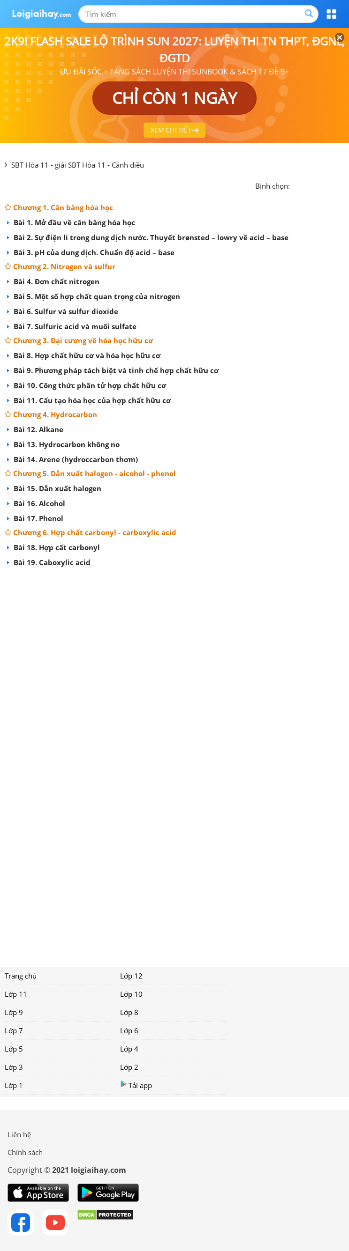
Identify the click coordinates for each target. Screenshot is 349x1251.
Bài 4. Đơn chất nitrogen (55, 281)
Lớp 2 (129, 1067)
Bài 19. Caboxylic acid (51, 562)
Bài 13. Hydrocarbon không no (66, 444)
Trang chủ (21, 975)
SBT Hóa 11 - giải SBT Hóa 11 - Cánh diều (77, 164)
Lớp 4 (129, 1048)
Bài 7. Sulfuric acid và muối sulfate (74, 326)
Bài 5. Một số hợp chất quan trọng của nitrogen (96, 296)
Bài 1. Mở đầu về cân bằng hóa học (73, 222)
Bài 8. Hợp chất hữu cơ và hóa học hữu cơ (86, 355)
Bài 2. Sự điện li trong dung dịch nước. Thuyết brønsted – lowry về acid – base (150, 237)
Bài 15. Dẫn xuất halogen (56, 488)
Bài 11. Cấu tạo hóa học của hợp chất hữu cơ (91, 400)
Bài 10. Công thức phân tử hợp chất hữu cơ (89, 385)
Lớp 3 (14, 1067)
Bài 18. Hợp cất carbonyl (56, 547)
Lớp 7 (14, 1030)
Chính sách (25, 1152)
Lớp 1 (14, 1085)
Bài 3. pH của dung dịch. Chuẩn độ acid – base (93, 252)
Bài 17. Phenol (37, 518)
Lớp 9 (14, 1012)
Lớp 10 (131, 994)
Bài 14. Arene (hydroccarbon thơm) (75, 459)
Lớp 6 (129, 1030)
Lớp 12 (131, 975)
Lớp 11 (16, 994)
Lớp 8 (129, 1012)
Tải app (136, 1085)
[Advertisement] (174, 763)
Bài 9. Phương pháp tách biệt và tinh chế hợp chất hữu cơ (115, 370)
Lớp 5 (14, 1048)
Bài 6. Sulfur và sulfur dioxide (65, 311)
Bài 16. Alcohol (38, 503)
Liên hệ (19, 1134)
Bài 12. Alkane (37, 429)
